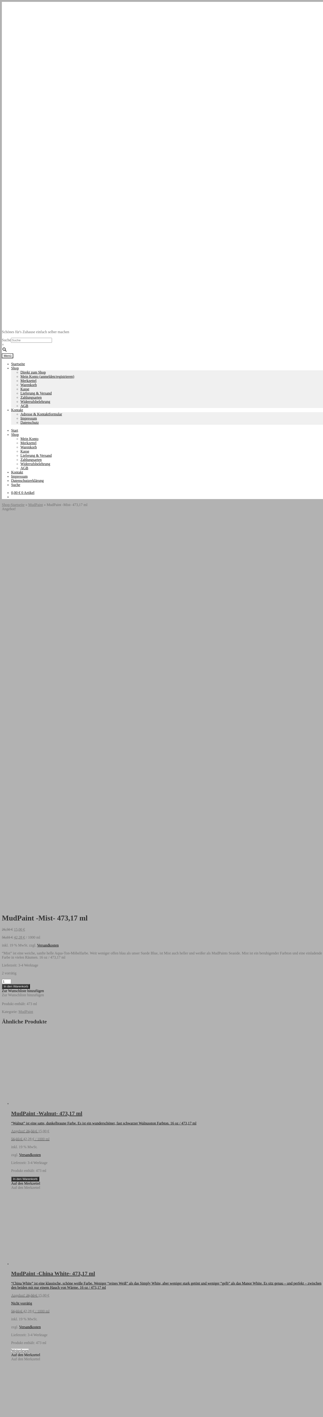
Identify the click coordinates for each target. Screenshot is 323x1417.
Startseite (18, 364)
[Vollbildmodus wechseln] (8, 1412)
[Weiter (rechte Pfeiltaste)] (8, 1416)
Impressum (28, 418)
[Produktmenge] (6, 596)
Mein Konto (29, 439)
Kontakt (17, 410)
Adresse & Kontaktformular (41, 414)
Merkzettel (28, 381)
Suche (6, 340)
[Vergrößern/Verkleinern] (4, 1412)
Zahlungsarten (31, 397)
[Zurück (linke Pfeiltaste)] (4, 1416)
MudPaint (35, 505)
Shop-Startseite (13, 505)
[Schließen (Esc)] (17, 1412)
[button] (23, 606)
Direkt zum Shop (33, 372)
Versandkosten (48, 560)
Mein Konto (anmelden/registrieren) (47, 376)
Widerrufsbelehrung (35, 402)
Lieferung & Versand (36, 393)
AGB (24, 406)
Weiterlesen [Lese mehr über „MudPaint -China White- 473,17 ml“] (20, 965)
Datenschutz (29, 422)
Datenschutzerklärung (27, 481)
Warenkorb (28, 385)
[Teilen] (13, 1412)
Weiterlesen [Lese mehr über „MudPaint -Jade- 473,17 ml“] (20, 1137)
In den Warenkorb (16, 601)
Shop (15, 368)
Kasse (24, 389)
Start (14, 430)
